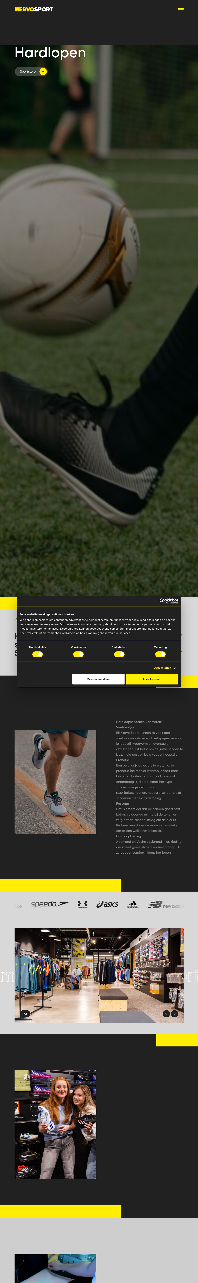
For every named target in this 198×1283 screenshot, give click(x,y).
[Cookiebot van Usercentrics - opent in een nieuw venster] (162, 601)
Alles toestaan (152, 679)
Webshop (121, 9)
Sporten (74, 9)
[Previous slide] (166, 1013)
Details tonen (162, 667)
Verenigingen (97, 9)
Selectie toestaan (98, 679)
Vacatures (163, 9)
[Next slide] (174, 1013)
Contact (142, 9)
